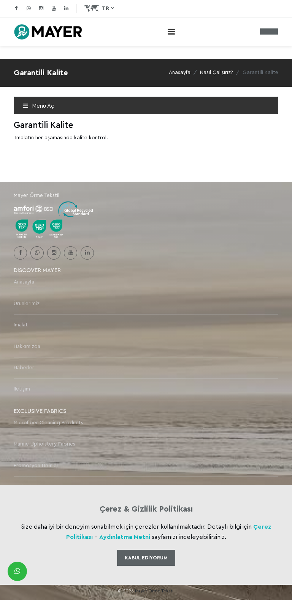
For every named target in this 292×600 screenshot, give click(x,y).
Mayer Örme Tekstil (155, 591)
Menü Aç (38, 106)
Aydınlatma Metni (124, 537)
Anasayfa (179, 72)
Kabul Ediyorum (146, 557)
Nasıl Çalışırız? (216, 72)
